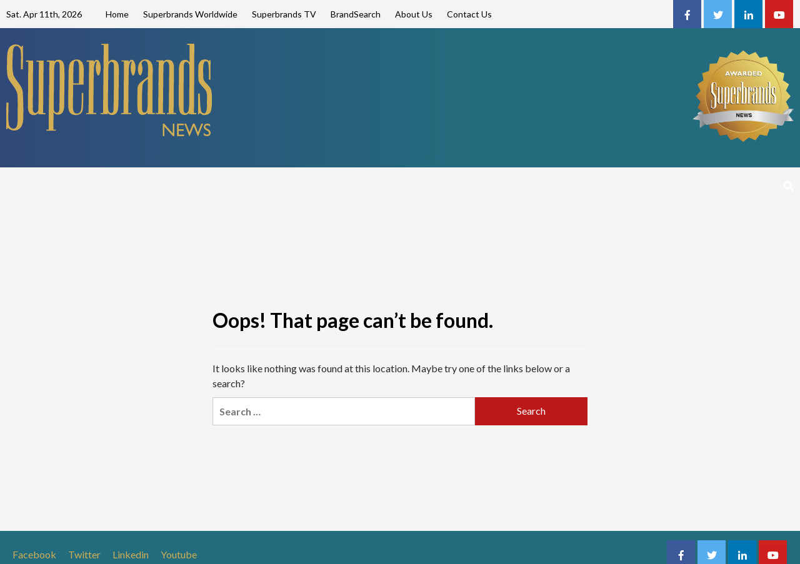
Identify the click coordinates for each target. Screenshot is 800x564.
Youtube (179, 554)
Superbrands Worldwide (190, 14)
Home (117, 14)
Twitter (84, 554)
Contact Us (469, 14)
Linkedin (130, 554)
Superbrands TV (284, 14)
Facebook (34, 554)
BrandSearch (356, 14)
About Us (413, 14)
